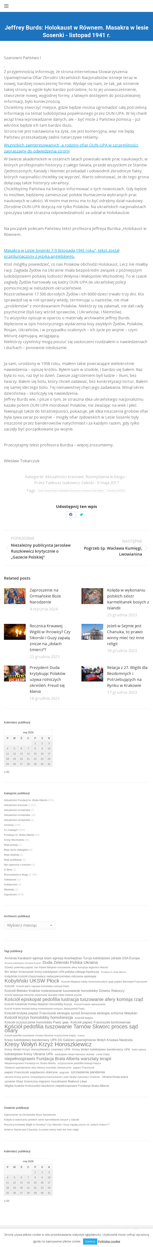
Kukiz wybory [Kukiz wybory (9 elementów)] (139, 1049)
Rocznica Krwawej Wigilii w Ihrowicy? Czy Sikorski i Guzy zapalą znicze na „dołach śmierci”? (50, 637)
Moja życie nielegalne (16, 849)
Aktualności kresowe (64, 476)
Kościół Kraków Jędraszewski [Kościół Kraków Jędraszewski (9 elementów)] (90, 1004)
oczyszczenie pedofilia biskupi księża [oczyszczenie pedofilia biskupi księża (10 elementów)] (79, 1063)
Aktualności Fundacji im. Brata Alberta (25, 800)
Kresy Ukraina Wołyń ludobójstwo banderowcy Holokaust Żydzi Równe (71, 491)
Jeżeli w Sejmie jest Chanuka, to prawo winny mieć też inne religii (125, 634)
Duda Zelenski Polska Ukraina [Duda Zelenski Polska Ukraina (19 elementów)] (70, 962)
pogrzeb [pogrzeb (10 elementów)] (64, 1072)
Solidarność (10, 884)
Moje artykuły (11, 854)
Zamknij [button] (90, 1241)
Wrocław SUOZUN (116, 491)
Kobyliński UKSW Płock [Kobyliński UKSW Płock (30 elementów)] (32, 981)
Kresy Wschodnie (14, 839)
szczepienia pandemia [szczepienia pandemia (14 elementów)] (88, 1072)
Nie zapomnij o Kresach (17, 864)
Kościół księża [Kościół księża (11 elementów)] (84, 1017)
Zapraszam (10, 894)
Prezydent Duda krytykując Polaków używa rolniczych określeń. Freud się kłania (47, 679)
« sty (6, 771)
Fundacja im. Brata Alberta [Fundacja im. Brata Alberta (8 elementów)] (113, 972)
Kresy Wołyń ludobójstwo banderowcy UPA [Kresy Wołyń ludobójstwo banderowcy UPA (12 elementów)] (101, 1049)
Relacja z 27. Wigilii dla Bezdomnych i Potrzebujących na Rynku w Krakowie (127, 676)
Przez (64, 482)
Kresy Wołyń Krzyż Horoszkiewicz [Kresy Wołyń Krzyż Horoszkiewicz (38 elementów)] (48, 1044)
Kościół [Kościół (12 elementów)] (9, 986)
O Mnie (8, 869)
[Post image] (15, 596)
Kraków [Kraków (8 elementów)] (81, 1035)
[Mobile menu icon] (6, 6)
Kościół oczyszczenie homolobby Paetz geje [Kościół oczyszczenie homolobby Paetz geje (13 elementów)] (37, 1022)
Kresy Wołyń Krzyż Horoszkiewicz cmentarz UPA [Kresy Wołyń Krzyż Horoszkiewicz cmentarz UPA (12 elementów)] (37, 1049)
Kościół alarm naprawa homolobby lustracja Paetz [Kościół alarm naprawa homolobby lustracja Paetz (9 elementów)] (42, 986)
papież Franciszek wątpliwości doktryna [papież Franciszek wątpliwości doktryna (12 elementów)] (31, 1072)
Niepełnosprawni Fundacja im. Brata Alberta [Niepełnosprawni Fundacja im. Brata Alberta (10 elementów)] (30, 1063)
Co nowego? (11, 829)
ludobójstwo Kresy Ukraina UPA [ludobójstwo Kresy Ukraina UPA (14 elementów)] (29, 1054)
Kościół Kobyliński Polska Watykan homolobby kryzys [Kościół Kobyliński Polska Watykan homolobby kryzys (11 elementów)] (38, 1004)
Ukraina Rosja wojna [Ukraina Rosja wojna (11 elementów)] (115, 1076)
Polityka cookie (109, 1241)
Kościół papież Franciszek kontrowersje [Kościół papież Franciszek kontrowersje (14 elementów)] (100, 1022)
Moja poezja (11, 844)
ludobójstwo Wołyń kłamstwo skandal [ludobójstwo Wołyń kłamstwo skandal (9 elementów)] (74, 1054)
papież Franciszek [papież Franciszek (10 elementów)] (83, 1067)
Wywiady (9, 889)
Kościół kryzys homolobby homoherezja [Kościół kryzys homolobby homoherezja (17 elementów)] (39, 1017)
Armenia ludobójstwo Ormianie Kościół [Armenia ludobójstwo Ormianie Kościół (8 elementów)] (23, 963)
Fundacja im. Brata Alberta (19, 834)
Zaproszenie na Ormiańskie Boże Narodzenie (45, 596)
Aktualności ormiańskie (17, 810)
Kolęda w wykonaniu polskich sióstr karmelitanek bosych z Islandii (128, 599)
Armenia (8, 824)
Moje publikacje (13, 859)
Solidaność (10, 879)
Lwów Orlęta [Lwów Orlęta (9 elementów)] (103, 1054)
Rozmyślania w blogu (105, 476)
